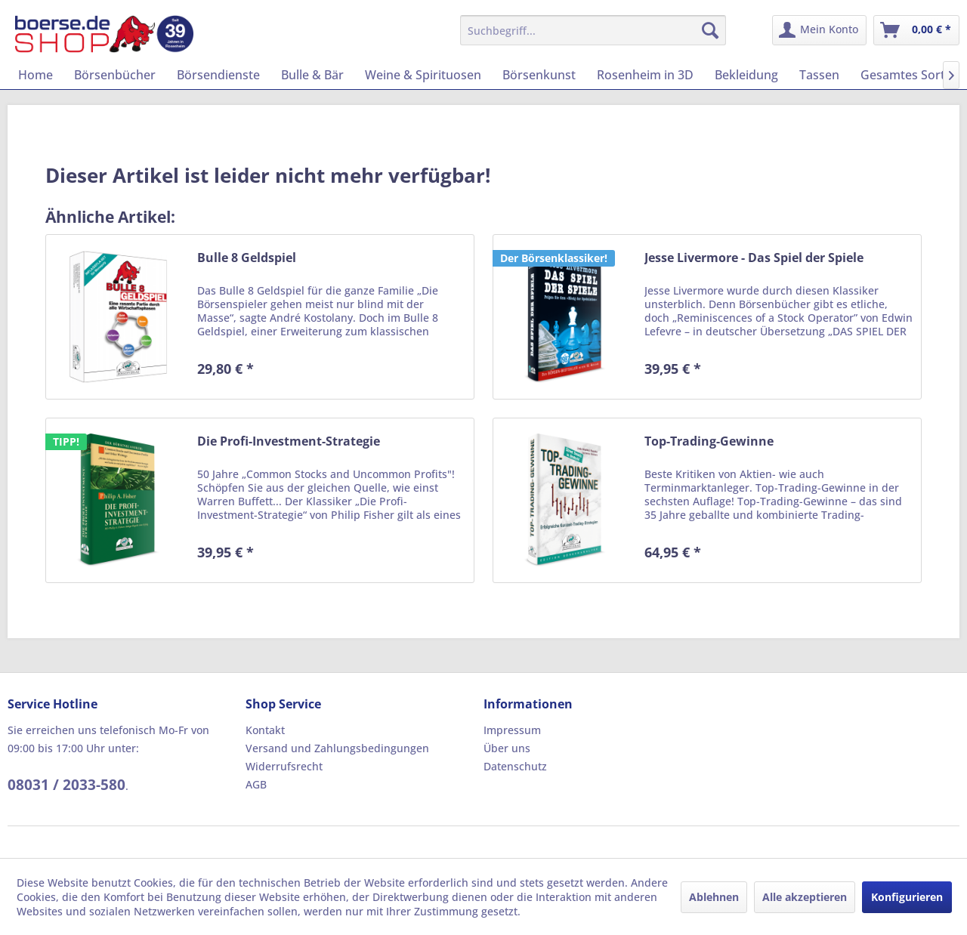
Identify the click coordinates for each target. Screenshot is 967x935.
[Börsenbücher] (114, 74)
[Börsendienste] (218, 74)
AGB (256, 784)
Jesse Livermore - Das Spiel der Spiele (754, 258)
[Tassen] (819, 74)
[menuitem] (593, 30)
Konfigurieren (907, 897)
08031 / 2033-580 (66, 785)
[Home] (35, 74)
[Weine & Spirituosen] (423, 74)
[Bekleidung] (746, 74)
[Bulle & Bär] (312, 74)
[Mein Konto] (819, 30)
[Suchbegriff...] (593, 30)
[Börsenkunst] (539, 74)
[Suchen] (710, 30)
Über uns (507, 748)
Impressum (512, 730)
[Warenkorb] (916, 30)
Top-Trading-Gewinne (709, 441)
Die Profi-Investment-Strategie (288, 441)
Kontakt (265, 730)
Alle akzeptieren (804, 897)
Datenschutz (515, 766)
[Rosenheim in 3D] (645, 74)
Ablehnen (714, 897)
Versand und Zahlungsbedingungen (337, 748)
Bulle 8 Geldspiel (246, 258)
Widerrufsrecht (284, 766)
